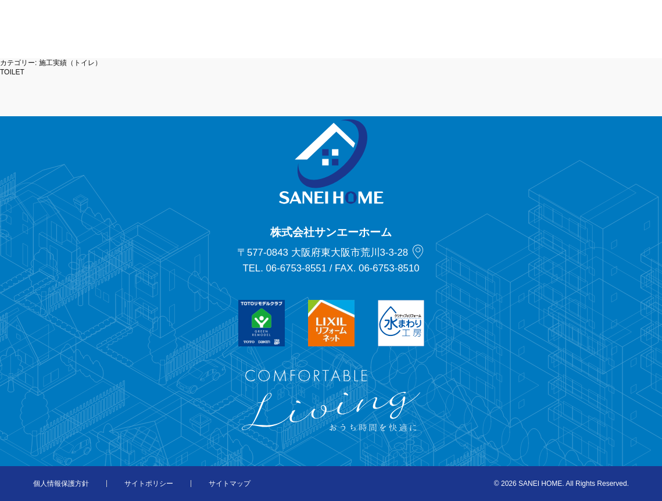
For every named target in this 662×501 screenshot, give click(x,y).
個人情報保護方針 (61, 483)
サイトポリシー (148, 483)
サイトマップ (230, 483)
